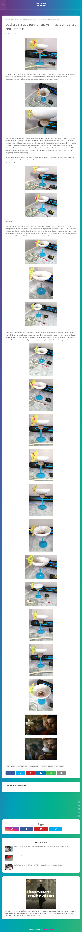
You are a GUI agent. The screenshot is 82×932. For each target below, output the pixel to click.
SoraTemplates (48, 929)
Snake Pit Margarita (47, 766)
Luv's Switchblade (20, 856)
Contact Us (44, 926)
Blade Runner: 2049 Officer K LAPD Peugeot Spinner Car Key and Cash (38, 865)
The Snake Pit (59, 766)
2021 (41, 802)
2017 (41, 816)
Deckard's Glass (23, 766)
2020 (41, 805)
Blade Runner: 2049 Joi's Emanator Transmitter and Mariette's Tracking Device (41, 847)
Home (7, 19)
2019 (41, 809)
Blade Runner (14, 19)
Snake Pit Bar (34, 766)
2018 (41, 812)
